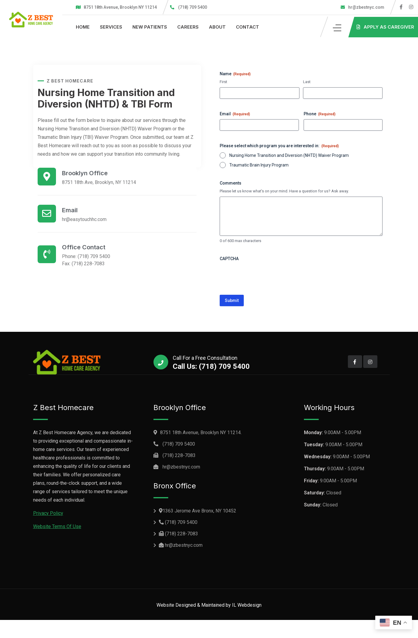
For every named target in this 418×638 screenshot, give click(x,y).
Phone (320, 114)
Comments (230, 183)
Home (83, 27)
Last (307, 81)
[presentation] (265, 276)
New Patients (149, 27)
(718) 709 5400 (192, 7)
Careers (188, 27)
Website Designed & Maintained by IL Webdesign (209, 605)
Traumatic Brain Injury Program (259, 165)
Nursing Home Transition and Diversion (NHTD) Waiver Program (289, 155)
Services (111, 27)
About (217, 27)
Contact (247, 27)
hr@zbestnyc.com (365, 7)
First (223, 81)
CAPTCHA (229, 258)
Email (235, 114)
